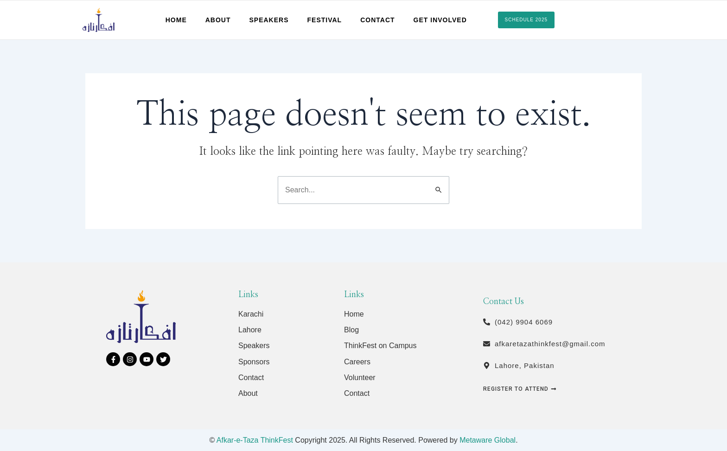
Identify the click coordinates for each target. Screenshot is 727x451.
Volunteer (360, 377)
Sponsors (254, 362)
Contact (377, 20)
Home (176, 20)
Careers (357, 362)
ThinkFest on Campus (380, 345)
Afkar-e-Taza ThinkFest (255, 440)
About (218, 20)
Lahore (249, 330)
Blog (351, 330)
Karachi (250, 314)
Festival (324, 20)
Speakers (269, 20)
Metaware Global (487, 440)
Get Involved (440, 20)
